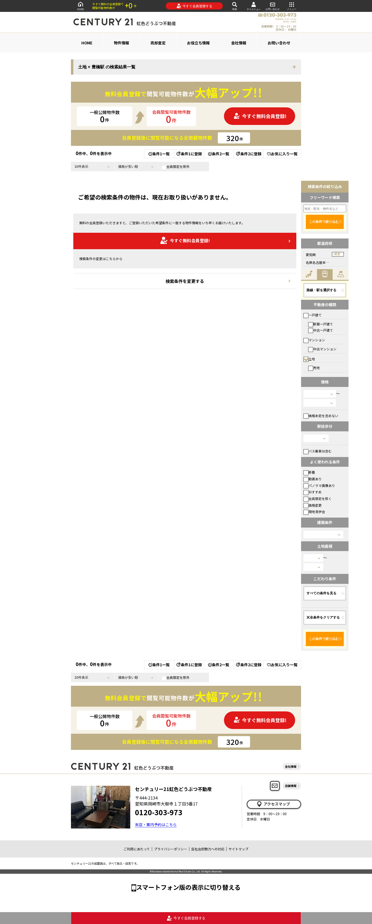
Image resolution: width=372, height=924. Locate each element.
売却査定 (158, 43)
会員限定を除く (317, 498)
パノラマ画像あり (319, 485)
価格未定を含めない (320, 415)
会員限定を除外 (176, 166)
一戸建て (312, 315)
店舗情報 (290, 786)
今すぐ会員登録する (194, 6)
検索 (234, 5)
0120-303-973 (158, 812)
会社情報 (238, 43)
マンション (314, 340)
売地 (314, 367)
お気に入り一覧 (282, 154)
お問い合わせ (272, 5)
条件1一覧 (159, 154)
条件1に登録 (189, 154)
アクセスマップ (273, 804)
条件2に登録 (248, 154)
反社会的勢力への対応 (207, 849)
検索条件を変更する (185, 281)
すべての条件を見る (321, 593)
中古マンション (322, 349)
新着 (309, 472)
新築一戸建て (320, 324)
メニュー (291, 5)
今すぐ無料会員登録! (260, 116)
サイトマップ (238, 849)
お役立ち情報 (198, 43)
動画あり (312, 478)
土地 (309, 359)
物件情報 (121, 43)
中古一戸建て (320, 330)
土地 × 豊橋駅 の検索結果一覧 (106, 67)
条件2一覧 (218, 154)
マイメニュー (253, 6)
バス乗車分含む (317, 451)
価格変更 (312, 505)
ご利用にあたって (137, 849)
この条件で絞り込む (324, 222)
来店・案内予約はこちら (156, 824)
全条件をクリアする (323, 617)
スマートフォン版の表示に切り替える (188, 887)
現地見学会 (314, 511)
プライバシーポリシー (170, 849)
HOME (80, 6)
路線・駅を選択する (321, 290)
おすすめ (312, 492)
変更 (337, 254)
